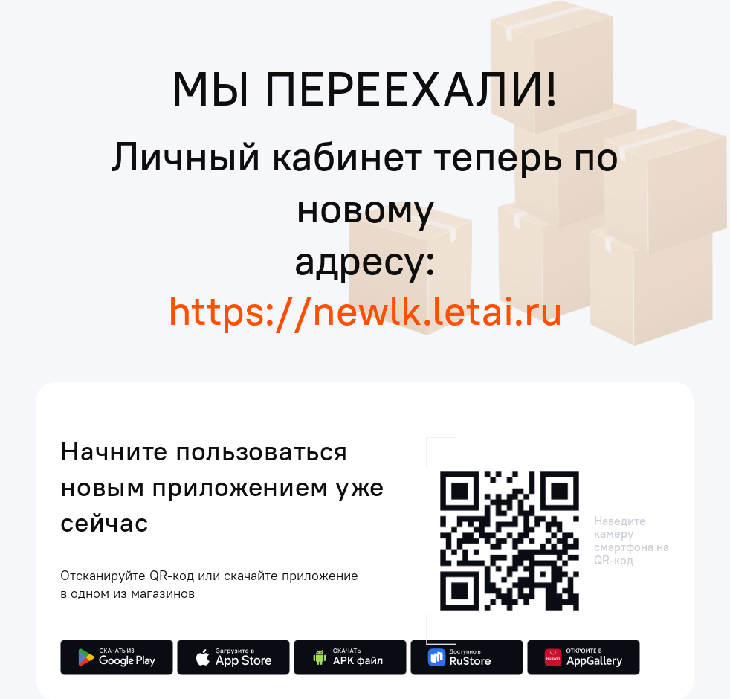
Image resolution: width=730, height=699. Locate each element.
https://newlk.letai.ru (365, 310)
